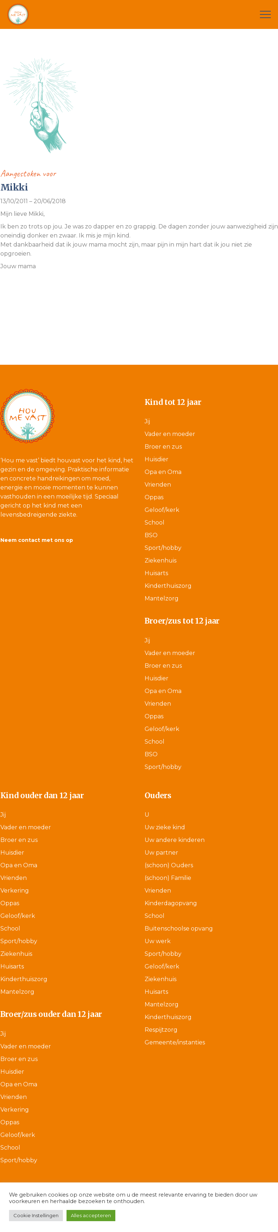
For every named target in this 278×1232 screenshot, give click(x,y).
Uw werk (158, 941)
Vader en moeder (170, 434)
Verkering (14, 890)
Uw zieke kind (165, 827)
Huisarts (156, 573)
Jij (147, 421)
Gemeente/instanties (175, 1042)
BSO (151, 535)
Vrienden (158, 484)
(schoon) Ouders (169, 865)
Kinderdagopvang (171, 903)
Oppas (154, 497)
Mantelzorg (162, 598)
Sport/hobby (163, 547)
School (154, 522)
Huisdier (156, 459)
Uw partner (161, 852)
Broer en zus (163, 446)
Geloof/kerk (162, 509)
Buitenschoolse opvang (179, 928)
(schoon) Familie (168, 877)
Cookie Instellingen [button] (36, 1215)
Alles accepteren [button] (91, 1215)
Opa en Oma (163, 472)
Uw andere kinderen (175, 840)
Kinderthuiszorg (168, 585)
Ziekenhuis (160, 560)
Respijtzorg (161, 1029)
